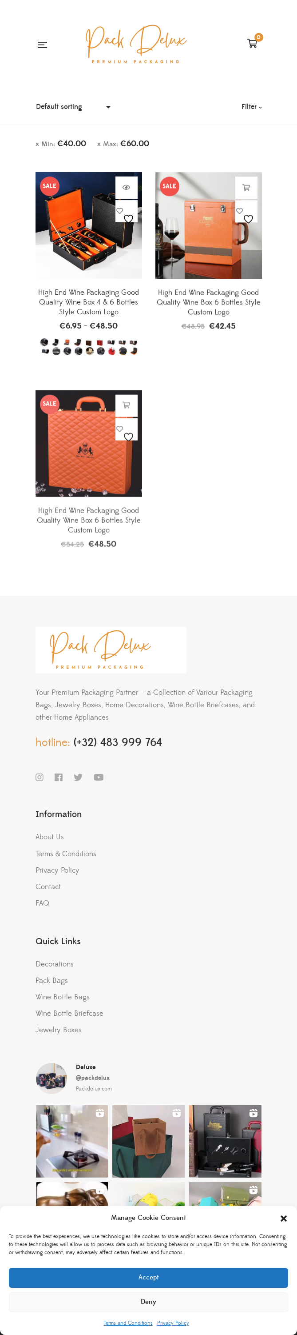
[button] (283, 1218)
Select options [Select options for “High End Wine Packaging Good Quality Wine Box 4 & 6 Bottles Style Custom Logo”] (126, 192)
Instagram (40, 777)
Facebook (59, 777)
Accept (149, 1277)
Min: (63, 144)
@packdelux (93, 1078)
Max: (126, 144)
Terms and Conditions (128, 1323)
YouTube (99, 777)
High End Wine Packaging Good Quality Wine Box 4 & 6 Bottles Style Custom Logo (88, 306)
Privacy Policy (173, 1323)
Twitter (78, 777)
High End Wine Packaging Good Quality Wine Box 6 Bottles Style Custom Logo (209, 308)
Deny (148, 1302)
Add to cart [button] (246, 193)
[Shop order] (75, 107)
